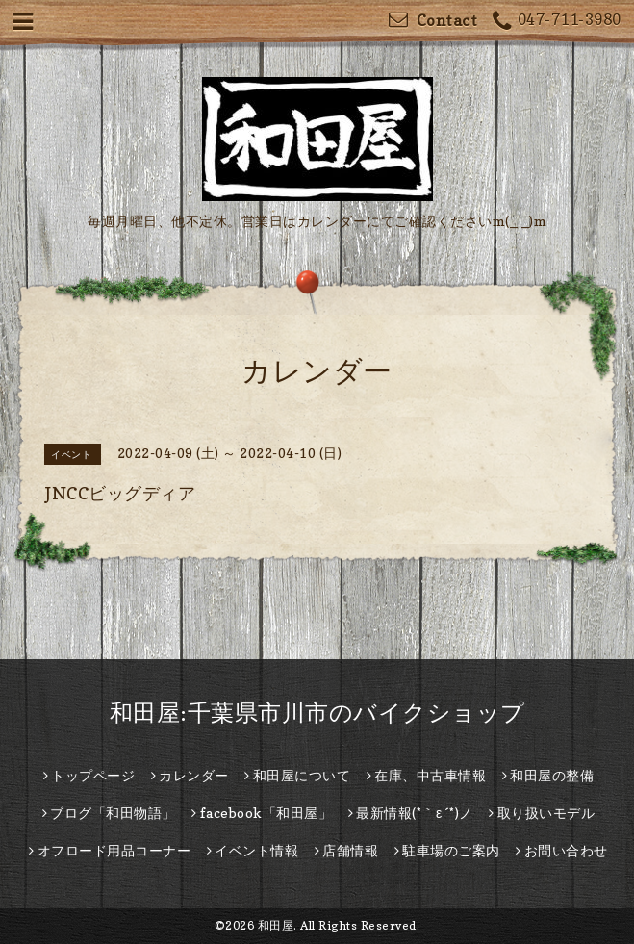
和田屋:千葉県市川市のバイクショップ (317, 713)
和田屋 (276, 925)
